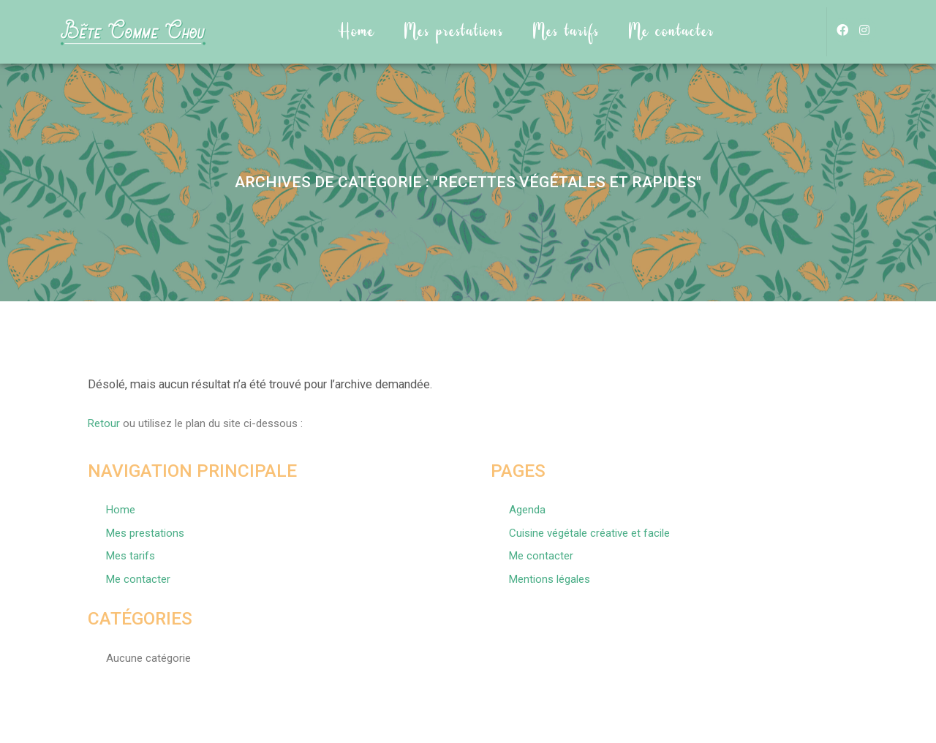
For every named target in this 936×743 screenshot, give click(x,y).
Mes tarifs (566, 31)
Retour (104, 423)
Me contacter (671, 31)
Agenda (527, 509)
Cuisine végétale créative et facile (589, 533)
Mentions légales (549, 579)
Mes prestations (454, 31)
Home (357, 31)
